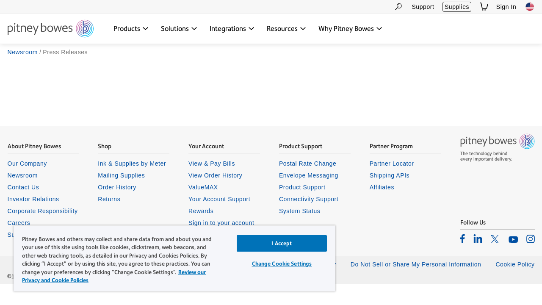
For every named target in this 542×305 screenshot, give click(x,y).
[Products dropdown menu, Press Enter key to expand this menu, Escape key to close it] (131, 29)
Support (423, 6)
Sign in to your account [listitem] (221, 222)
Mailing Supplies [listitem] (121, 175)
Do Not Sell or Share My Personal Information (416, 264)
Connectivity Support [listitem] (308, 199)
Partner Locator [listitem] (392, 163)
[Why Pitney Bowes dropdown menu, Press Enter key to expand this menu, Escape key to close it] (350, 29)
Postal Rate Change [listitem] (307, 163)
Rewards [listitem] (200, 211)
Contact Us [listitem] (23, 187)
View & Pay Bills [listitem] (211, 163)
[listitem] (462, 238)
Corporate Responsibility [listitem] (43, 211)
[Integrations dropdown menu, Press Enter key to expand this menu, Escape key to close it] (232, 29)
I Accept (275, 243)
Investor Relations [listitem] (33, 199)
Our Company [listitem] (27, 163)
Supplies (457, 6)
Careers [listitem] (19, 222)
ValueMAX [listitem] (203, 187)
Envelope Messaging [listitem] (308, 175)
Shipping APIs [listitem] (389, 175)
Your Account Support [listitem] (219, 199)
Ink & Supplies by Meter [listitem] (132, 163)
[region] (171, 258)
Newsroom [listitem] (23, 175)
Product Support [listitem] (302, 187)
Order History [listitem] (117, 187)
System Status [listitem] (300, 211)
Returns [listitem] (109, 199)
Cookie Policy (514, 264)
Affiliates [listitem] (382, 187)
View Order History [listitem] (215, 175)
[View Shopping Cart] (484, 6)
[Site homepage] (51, 29)
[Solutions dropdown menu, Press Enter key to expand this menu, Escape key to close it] (179, 29)
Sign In (506, 6)
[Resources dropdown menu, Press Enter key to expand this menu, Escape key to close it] (286, 29)
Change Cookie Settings (276, 264)
